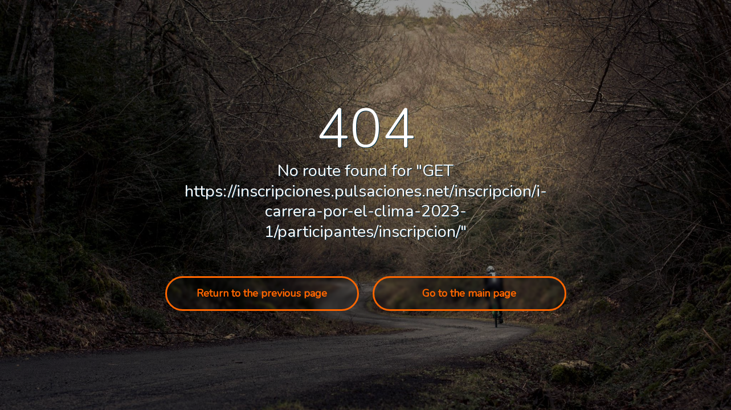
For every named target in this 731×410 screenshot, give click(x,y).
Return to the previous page (262, 293)
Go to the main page (469, 293)
